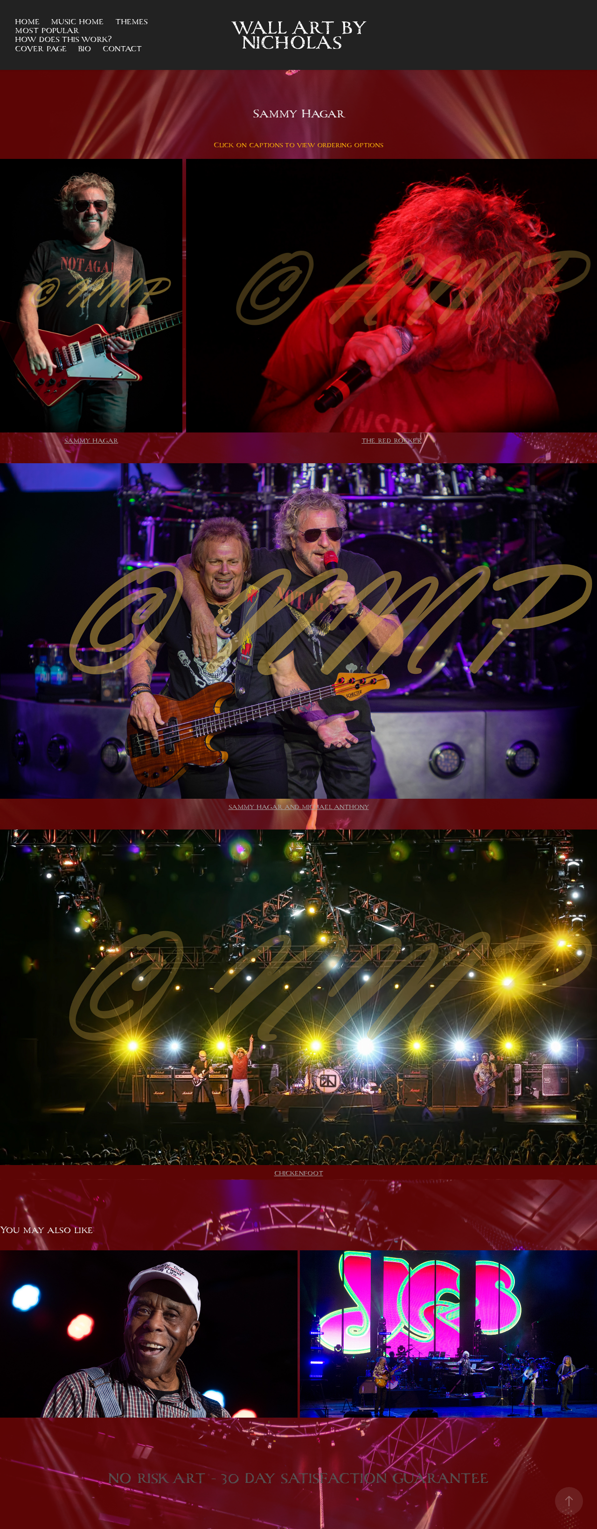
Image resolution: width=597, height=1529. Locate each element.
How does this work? (63, 39)
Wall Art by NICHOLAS (302, 35)
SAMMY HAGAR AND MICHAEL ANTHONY (299, 806)
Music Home (77, 21)
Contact (122, 48)
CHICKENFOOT (298, 1173)
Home (27, 21)
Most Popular (47, 30)
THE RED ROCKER (391, 440)
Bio (84, 48)
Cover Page (41, 48)
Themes (131, 21)
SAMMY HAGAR (91, 440)
